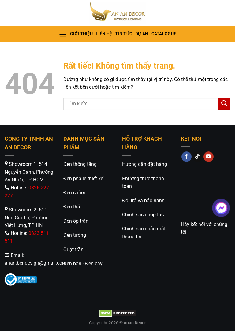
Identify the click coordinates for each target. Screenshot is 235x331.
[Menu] (63, 34)
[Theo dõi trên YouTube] (208, 156)
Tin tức (123, 33)
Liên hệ (104, 33)
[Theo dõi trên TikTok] (197, 156)
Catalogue (164, 33)
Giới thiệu (81, 33)
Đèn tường (74, 235)
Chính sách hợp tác (143, 215)
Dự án (141, 33)
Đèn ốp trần (75, 221)
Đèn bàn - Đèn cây (83, 263)
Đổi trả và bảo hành (143, 200)
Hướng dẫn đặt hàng (144, 164)
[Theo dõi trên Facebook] (186, 156)
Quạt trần (73, 249)
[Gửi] (224, 104)
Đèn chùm (74, 192)
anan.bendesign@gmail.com (35, 263)
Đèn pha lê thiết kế (83, 178)
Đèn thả (71, 207)
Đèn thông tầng (80, 164)
